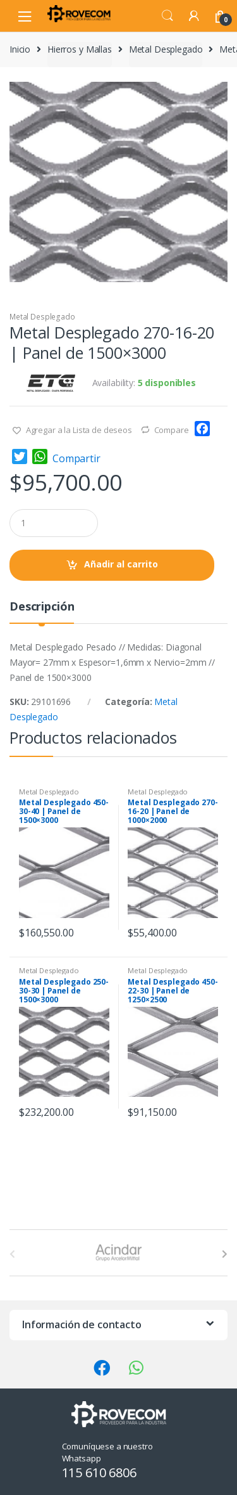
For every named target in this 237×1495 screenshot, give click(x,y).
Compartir (76, 458)
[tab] (41, 611)
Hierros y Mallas (79, 49)
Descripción (41, 607)
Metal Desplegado (166, 49)
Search (167, 16)
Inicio (19, 49)
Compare (171, 430)
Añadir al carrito (121, 564)
